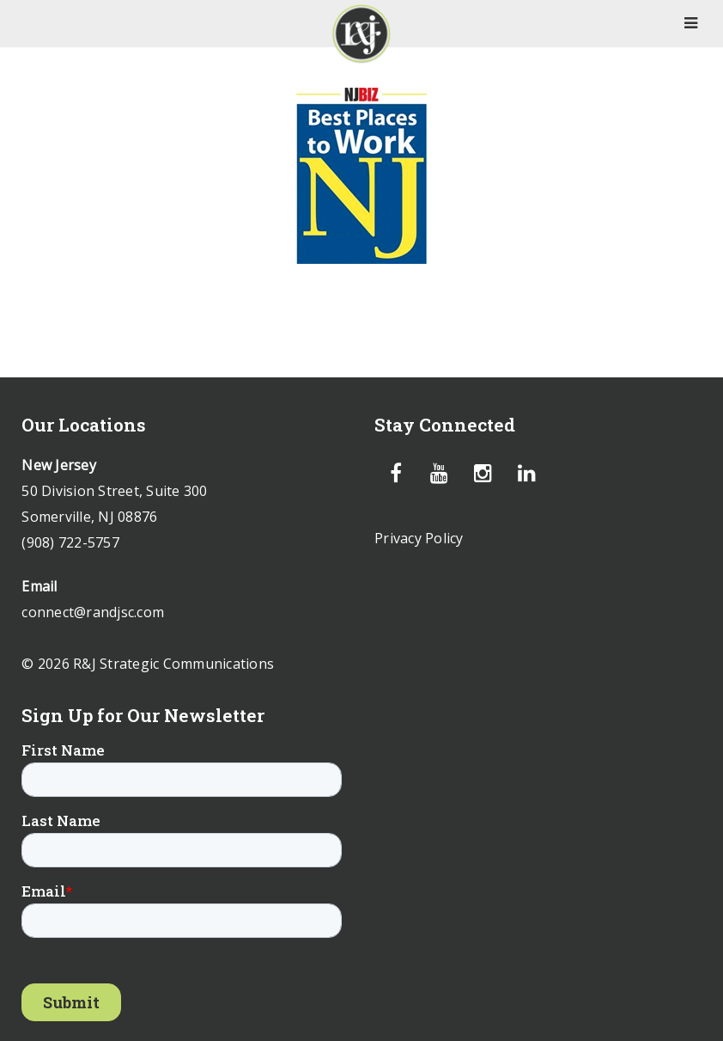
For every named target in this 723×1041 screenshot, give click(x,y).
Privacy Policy (419, 538)
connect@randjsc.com (92, 612)
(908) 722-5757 (70, 542)
